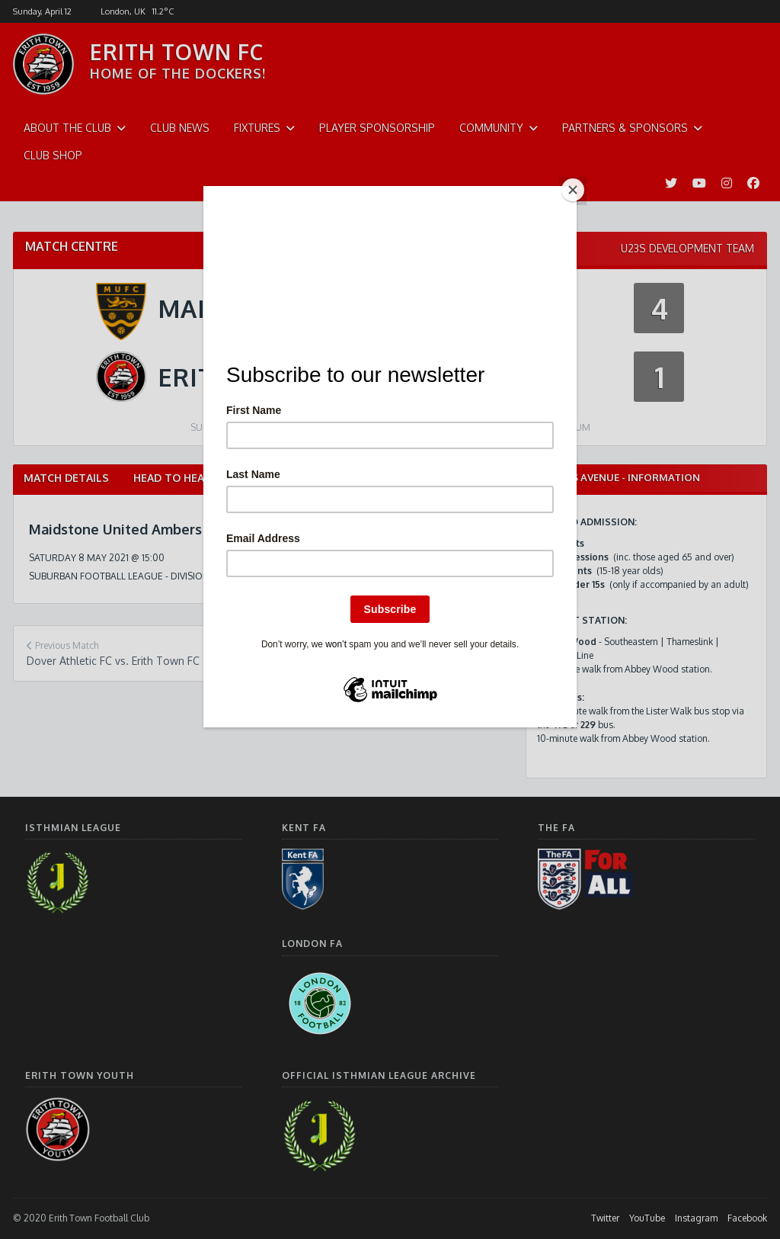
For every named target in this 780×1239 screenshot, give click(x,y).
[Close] (572, 189)
